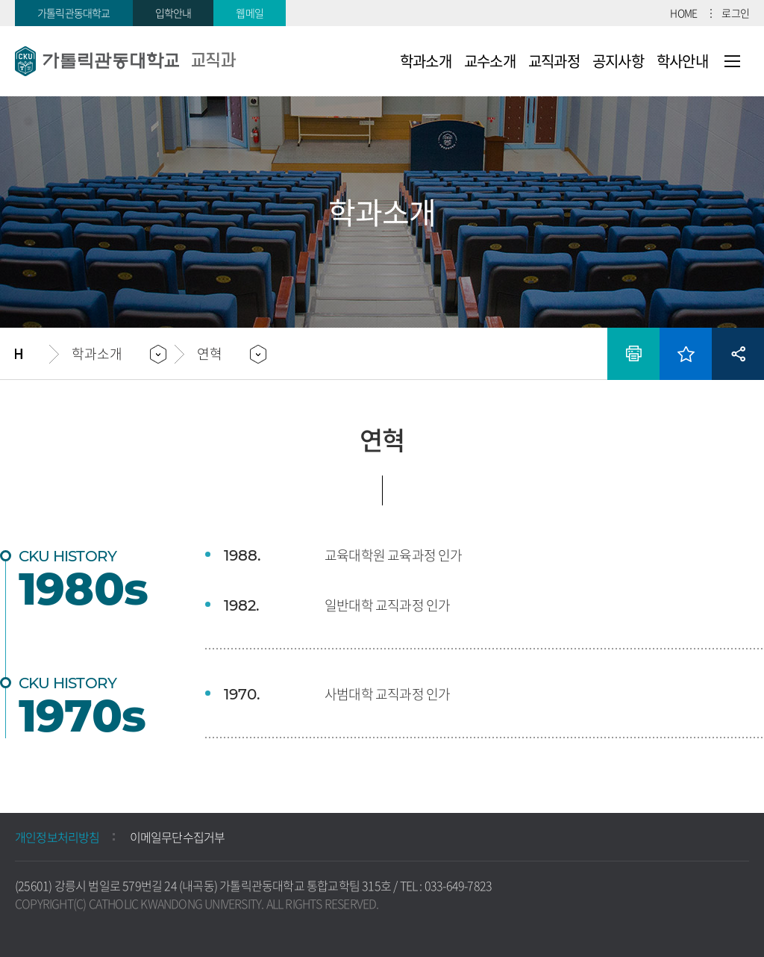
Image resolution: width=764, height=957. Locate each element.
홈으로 (32, 354)
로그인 (735, 12)
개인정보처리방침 (57, 837)
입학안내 (173, 12)
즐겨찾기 (686, 354)
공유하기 (738, 354)
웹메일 (249, 12)
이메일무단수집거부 (177, 837)
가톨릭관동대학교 (73, 12)
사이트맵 (732, 61)
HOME (683, 12)
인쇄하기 (633, 354)
